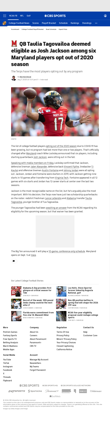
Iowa (33, 255)
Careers (33, 335)
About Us (34, 332)
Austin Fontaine (50, 170)
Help (85, 332)
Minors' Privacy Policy (67, 339)
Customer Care (90, 335)
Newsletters (35, 363)
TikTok (6, 363)
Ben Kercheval (25, 77)
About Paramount (38, 339)
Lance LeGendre (53, 198)
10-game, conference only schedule (67, 251)
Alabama (71, 198)
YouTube (7, 359)
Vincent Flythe (71, 166)
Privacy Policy (63, 335)
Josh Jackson (40, 157)
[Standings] (87, 23)
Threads (7, 377)
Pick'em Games (10, 332)
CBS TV (33, 346)
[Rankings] (75, 23)
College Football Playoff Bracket (33, 29)
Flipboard (7, 380)
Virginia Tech (62, 177)
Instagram (8, 366)
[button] (96, 23)
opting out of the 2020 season (61, 146)
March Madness (10, 346)
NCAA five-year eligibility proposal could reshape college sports (83, 315)
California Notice (64, 349)
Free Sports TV (10, 339)
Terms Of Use (63, 332)
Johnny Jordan (71, 170)
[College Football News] (19, 23)
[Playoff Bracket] (49, 23)
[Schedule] (63, 23)
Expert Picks (63, 29)
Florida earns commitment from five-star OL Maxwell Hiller (38, 313)
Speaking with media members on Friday (32, 163)
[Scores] (35, 23)
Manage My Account (39, 359)
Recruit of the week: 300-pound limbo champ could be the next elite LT (38, 302)
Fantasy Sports (10, 335)
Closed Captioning (65, 346)
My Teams (34, 366)
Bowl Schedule (51, 29)
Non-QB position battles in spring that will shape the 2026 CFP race (83, 302)
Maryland (31, 153)
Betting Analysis (10, 342)
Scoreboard (15, 29)
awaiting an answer (56, 207)
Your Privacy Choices (66, 342)
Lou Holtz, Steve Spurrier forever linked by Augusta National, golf (80, 290)
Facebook (7, 370)
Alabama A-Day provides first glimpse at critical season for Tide (37, 290)
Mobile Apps (8, 349)
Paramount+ (35, 342)
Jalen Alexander (39, 166)
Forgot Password (37, 370)
